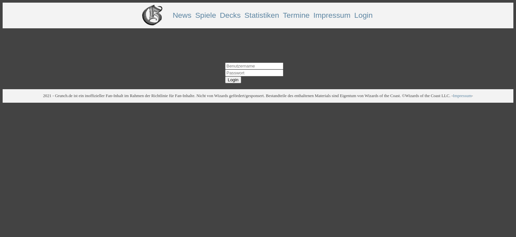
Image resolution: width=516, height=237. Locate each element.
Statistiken (262, 15)
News (182, 15)
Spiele (205, 15)
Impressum (331, 15)
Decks (230, 15)
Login (363, 15)
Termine (296, 15)
